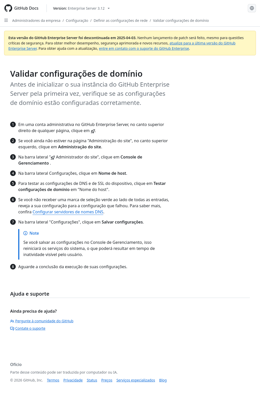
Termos (53, 380)
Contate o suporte (27, 328)
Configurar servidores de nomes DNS (67, 212)
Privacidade (73, 380)
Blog (163, 380)
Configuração (77, 20)
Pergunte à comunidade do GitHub (41, 320)
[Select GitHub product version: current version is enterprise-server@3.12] (81, 8)
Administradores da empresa (36, 20)
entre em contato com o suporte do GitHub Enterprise (144, 48)
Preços (106, 380)
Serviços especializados (135, 380)
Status (92, 380)
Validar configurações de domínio (181, 20)
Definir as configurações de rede (121, 20)
